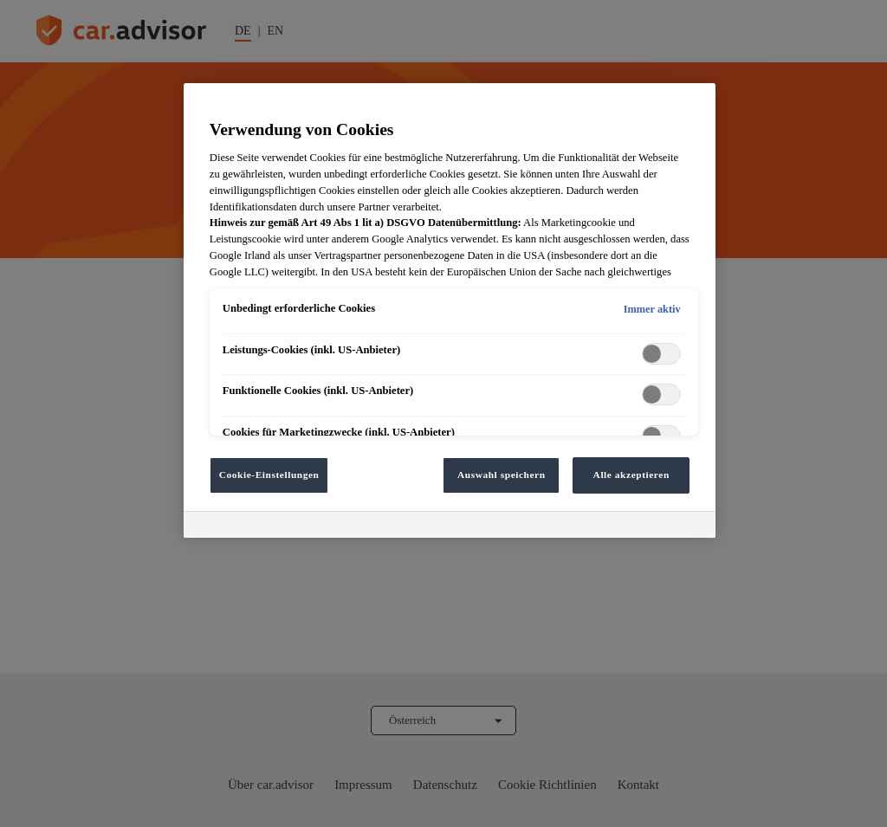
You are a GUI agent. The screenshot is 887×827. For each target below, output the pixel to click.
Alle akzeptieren (631, 474)
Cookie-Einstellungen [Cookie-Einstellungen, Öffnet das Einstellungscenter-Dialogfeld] (269, 474)
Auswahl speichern (501, 474)
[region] (449, 310)
